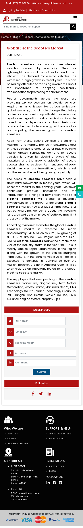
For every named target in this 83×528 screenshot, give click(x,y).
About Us (13, 433)
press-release (56, 466)
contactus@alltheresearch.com (52, 3)
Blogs (16, 37)
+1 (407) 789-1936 (18, 3)
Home (5, 37)
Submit (41, 372)
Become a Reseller (18, 443)
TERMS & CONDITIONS (60, 433)
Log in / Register (14, 10)
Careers (12, 438)
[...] (37, 27)
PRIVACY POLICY (57, 438)
